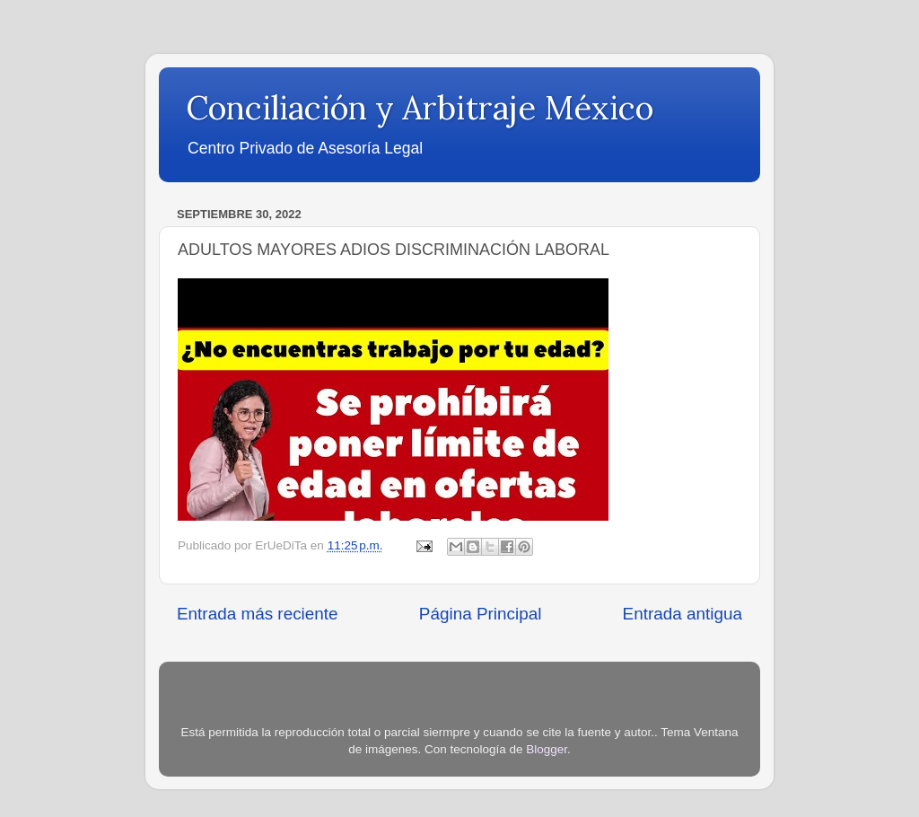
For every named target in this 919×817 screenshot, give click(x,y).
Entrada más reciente (257, 613)
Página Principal (480, 613)
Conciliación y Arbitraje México (419, 107)
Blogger (546, 749)
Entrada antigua (682, 613)
